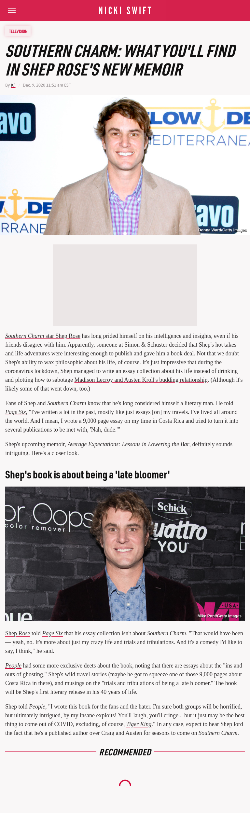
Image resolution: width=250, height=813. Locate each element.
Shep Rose (17, 633)
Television (18, 31)
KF (13, 85)
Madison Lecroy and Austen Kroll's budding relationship (140, 380)
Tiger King (139, 724)
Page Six (15, 412)
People (13, 665)
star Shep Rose (42, 336)
